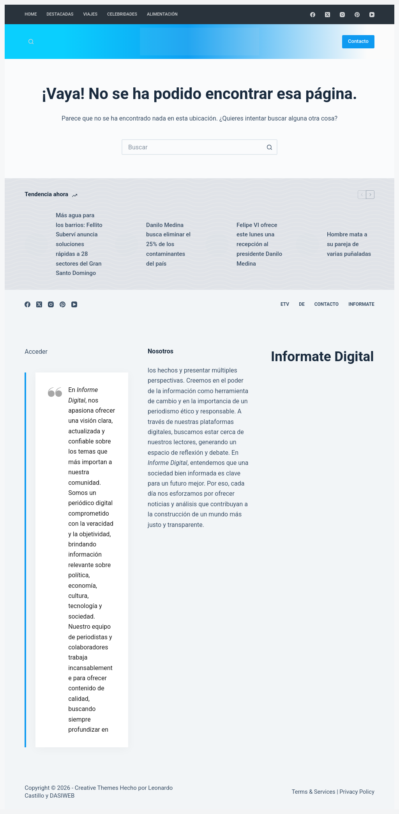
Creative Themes (96, 787)
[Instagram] (342, 14)
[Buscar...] (192, 147)
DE (302, 304)
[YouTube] (371, 14)
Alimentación (162, 14)
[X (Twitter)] (327, 14)
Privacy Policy (356, 792)
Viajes (90, 14)
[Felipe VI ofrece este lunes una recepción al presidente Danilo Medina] (217, 244)
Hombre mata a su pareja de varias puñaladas (349, 244)
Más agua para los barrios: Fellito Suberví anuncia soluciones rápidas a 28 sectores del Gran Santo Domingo (79, 244)
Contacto (358, 41)
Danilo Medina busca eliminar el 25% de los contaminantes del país (168, 244)
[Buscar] (31, 41)
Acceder (36, 351)
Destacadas (59, 14)
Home (31, 14)
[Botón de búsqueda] (269, 147)
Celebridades (122, 14)
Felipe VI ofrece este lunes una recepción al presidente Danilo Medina (259, 244)
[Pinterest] (357, 14)
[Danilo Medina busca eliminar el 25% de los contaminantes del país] (126, 244)
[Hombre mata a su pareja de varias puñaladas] (307, 244)
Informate (361, 304)
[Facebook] (312, 14)
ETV (285, 304)
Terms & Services (313, 792)
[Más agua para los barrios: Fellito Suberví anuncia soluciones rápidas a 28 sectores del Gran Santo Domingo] (36, 244)
